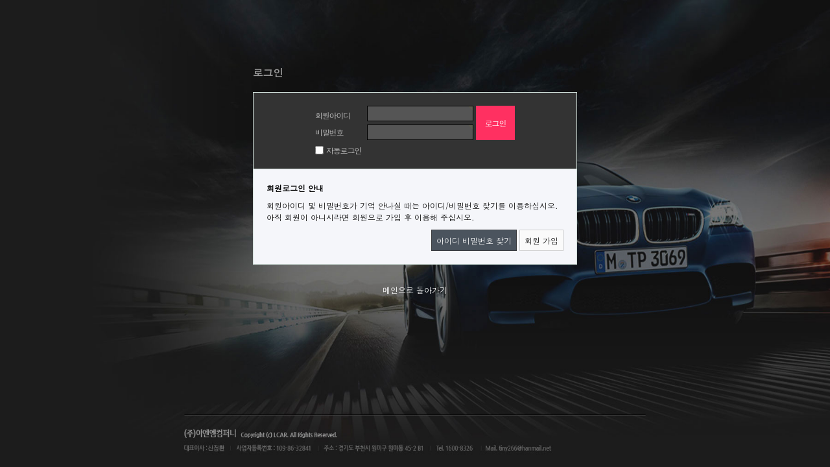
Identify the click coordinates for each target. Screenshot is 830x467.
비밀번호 (329, 132)
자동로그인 (343, 150)
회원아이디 (332, 115)
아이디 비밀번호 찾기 (474, 240)
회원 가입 (541, 240)
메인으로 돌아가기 (415, 289)
